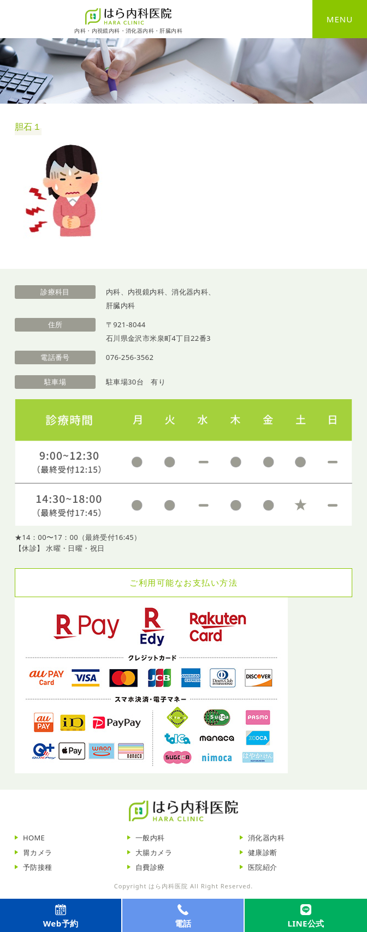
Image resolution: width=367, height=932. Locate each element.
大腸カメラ (153, 852)
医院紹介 (262, 867)
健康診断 (262, 852)
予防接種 (37, 867)
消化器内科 (266, 838)
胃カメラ (37, 852)
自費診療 (150, 867)
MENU (340, 19)
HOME (34, 838)
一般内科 (150, 838)
